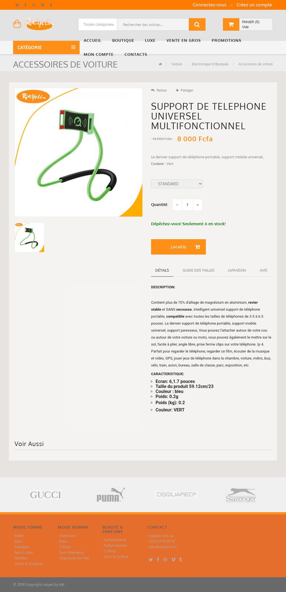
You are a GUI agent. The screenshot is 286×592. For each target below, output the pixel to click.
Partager (184, 90)
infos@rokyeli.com (163, 547)
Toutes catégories (98, 24)
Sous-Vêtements (71, 552)
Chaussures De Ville (74, 558)
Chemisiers (67, 536)
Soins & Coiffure (116, 557)
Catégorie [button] (30, 47)
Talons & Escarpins (29, 564)
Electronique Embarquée (210, 64)
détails (162, 270)
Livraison (237, 270)
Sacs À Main (24, 552)
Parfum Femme (115, 540)
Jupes (19, 541)
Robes (19, 536)
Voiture (176, 64)
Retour (159, 90)
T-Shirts (65, 547)
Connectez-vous (210, 5)
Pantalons (22, 547)
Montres (21, 558)
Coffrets (110, 551)
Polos (63, 541)
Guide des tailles (198, 270)
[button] (94, 40)
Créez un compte (254, 5)
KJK (62, 584)
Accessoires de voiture (255, 64)
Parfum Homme (115, 545)
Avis (263, 270)
